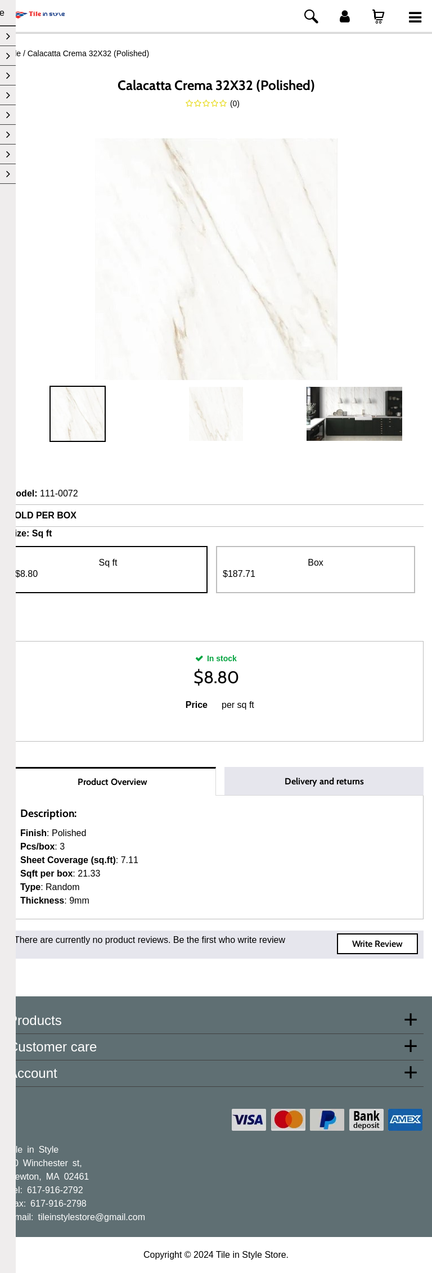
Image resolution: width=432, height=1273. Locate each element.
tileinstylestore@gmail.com (91, 1216)
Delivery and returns (324, 781)
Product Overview (112, 782)
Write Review (377, 943)
